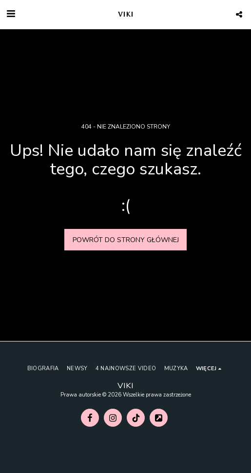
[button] (10, 14)
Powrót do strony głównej (126, 240)
